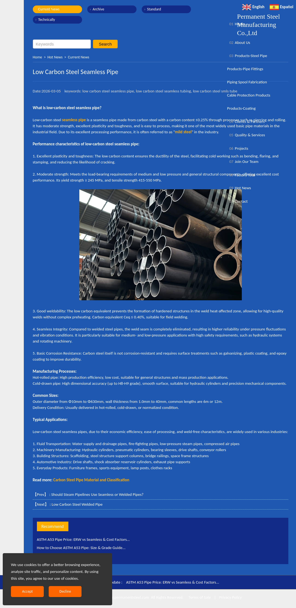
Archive (98, 9)
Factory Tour (241, 174)
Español (282, 6)
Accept (27, 591)
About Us (238, 42)
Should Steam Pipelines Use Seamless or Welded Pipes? (97, 494)
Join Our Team (243, 161)
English (253, 6)
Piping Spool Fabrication (247, 82)
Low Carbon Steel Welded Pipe (77, 504)
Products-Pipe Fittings (245, 68)
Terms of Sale (199, 597)
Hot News (54, 57)
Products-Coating (241, 108)
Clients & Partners (246, 121)
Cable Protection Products (248, 95)
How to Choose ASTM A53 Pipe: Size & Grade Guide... (81, 547)
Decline (65, 591)
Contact (237, 201)
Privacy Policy (230, 597)
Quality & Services (246, 134)
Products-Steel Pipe (247, 55)
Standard (154, 9)
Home (37, 57)
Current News (49, 9)
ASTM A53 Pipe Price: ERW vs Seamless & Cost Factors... (83, 539)
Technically (46, 19)
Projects (237, 148)
